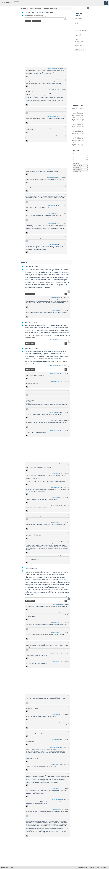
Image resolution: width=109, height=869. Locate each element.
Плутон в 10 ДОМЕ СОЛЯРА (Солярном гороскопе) (79, 130)
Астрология (76, 155)
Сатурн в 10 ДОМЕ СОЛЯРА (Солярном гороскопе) (79, 138)
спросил (40, 16)
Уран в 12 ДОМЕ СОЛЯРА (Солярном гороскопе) (78, 109)
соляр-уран (31, 15)
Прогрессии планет (77, 169)
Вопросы (21, 3)
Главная (16, 3)
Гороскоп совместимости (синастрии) (80, 31)
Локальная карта (78, 25)
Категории (30, 3)
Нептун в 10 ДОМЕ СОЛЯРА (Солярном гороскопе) (79, 134)
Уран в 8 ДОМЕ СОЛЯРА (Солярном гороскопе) (78, 120)
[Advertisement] (46, 35)
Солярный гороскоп (59, 16)
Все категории (76, 153)
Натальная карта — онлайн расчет (79, 19)
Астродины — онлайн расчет (79, 22)
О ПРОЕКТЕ (96, 867)
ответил (51, 339)
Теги (26, 3)
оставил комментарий (52, 68)
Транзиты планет (77, 159)
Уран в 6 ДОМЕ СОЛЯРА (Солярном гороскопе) (78, 127)
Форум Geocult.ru (7, 2)
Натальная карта (77, 157)
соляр (26, 15)
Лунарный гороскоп (77, 167)
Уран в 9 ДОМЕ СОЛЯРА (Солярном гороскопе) (78, 116)
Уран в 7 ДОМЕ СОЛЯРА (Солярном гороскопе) (78, 123)
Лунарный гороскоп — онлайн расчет (80, 38)
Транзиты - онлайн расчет (80, 28)
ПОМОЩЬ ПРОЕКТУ (104, 867)
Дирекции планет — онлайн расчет (79, 46)
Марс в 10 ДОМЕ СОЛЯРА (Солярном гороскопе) (78, 145)
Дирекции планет (77, 171)
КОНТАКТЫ (91, 867)
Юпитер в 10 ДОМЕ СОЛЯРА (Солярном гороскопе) (79, 141)
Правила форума (9, 867)
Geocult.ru (86, 867)
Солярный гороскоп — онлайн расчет (80, 34)
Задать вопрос (37, 3)
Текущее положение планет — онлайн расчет (80, 50)
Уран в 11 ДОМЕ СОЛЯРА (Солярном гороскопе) (78, 113)
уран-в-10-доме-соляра (38, 15)
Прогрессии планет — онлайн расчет (80, 42)
